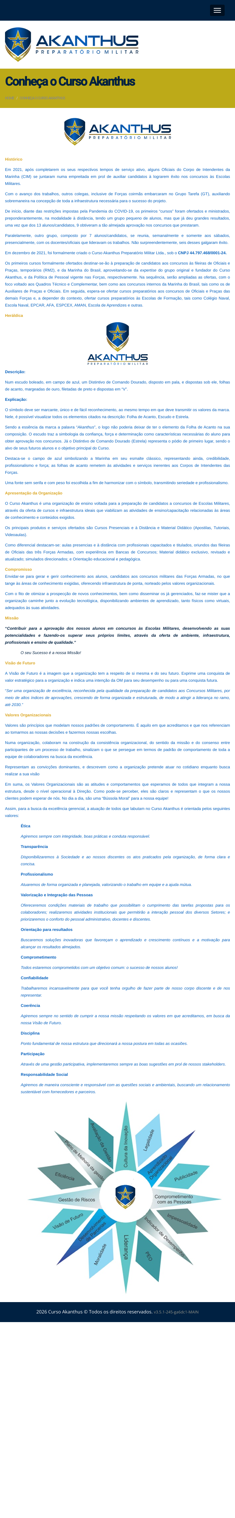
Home (9, 98)
